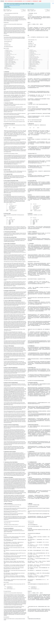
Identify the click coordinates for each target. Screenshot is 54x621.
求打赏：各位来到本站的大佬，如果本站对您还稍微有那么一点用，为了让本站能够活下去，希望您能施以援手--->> (23, 1)
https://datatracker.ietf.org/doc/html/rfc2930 (13, 5)
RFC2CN (2, 1)
